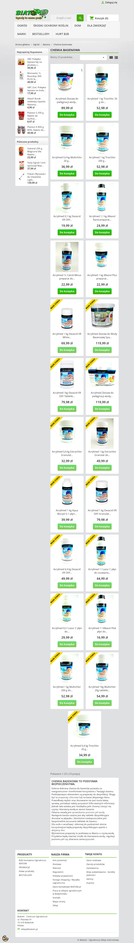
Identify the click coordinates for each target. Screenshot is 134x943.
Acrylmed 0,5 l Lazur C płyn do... (67, 629)
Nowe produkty (26, 871)
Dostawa (57, 864)
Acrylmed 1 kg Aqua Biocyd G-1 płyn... (67, 512)
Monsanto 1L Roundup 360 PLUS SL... (34, 76)
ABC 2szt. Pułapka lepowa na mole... (36, 89)
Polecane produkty (27, 141)
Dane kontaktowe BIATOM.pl (67, 886)
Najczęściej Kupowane (29, 52)
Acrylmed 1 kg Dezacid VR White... (67, 335)
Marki (21, 34)
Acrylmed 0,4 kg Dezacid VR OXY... (67, 571)
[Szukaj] (67, 17)
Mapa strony (59, 901)
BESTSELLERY (41, 34)
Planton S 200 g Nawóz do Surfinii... (35, 115)
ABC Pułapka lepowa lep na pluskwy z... (34, 61)
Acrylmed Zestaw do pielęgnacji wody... (67, 100)
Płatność (57, 868)
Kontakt (56, 897)
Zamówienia (92, 868)
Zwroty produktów (95, 864)
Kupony (90, 882)
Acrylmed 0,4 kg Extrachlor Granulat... (67, 453)
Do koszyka (67, 114)
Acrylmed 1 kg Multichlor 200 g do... (67, 688)
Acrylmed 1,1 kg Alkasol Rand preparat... (102, 218)
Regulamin (58, 872)
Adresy (89, 879)
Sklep (55, 905)
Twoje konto (93, 854)
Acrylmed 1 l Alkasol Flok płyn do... (102, 629)
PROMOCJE (24, 867)
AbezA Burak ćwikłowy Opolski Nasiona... (36, 101)
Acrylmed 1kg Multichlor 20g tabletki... (102, 688)
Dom (77, 25)
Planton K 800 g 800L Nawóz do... (36, 128)
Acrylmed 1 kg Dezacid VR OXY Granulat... (102, 512)
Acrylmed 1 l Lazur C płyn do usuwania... (102, 571)
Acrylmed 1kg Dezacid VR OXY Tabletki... (67, 394)
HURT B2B (62, 34)
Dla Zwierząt (96, 25)
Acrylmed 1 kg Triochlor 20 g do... (102, 100)
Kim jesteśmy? (60, 860)
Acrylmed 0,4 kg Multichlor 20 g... (67, 159)
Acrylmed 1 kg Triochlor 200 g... (102, 159)
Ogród (22, 25)
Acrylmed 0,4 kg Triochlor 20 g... (84, 747)
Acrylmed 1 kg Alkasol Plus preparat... (102, 276)
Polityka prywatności (63, 875)
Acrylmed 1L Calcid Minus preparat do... (67, 276)
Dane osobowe (93, 860)
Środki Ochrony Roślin (50, 25)
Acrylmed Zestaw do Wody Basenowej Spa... (102, 335)
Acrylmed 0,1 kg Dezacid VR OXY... (67, 218)
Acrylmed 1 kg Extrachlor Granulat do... (102, 453)
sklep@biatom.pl (29, 929)
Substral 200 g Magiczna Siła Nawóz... (34, 151)
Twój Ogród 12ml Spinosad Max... (36, 164)
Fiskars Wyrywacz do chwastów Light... (36, 176)
